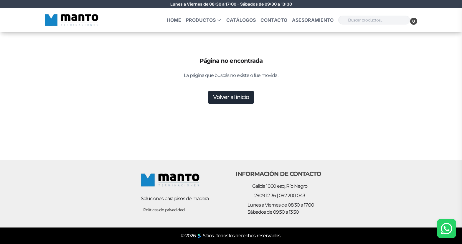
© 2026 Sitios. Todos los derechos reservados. (231, 235)
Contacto (273, 20)
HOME (174, 20)
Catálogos (241, 20)
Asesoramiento (313, 20)
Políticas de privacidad (164, 209)
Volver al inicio (231, 97)
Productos (204, 20)
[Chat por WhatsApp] (446, 228)
